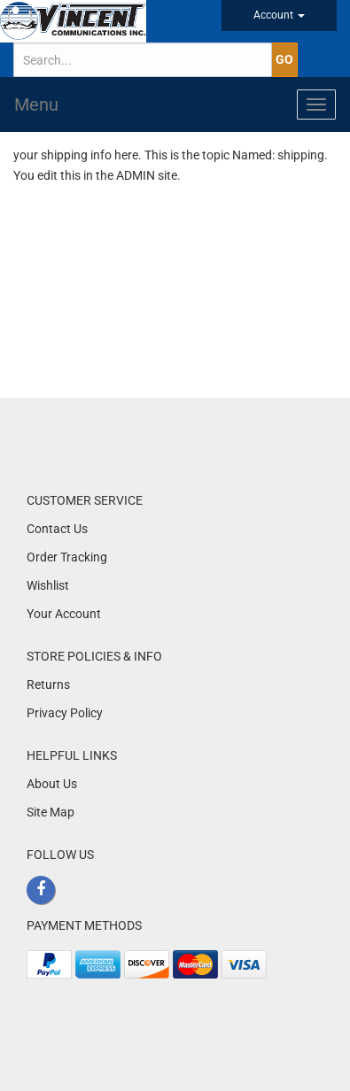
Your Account (64, 614)
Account (279, 15)
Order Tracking (67, 557)
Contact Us (57, 529)
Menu (36, 104)
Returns (48, 684)
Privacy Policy (65, 713)
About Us (52, 784)
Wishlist (48, 585)
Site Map (50, 812)
